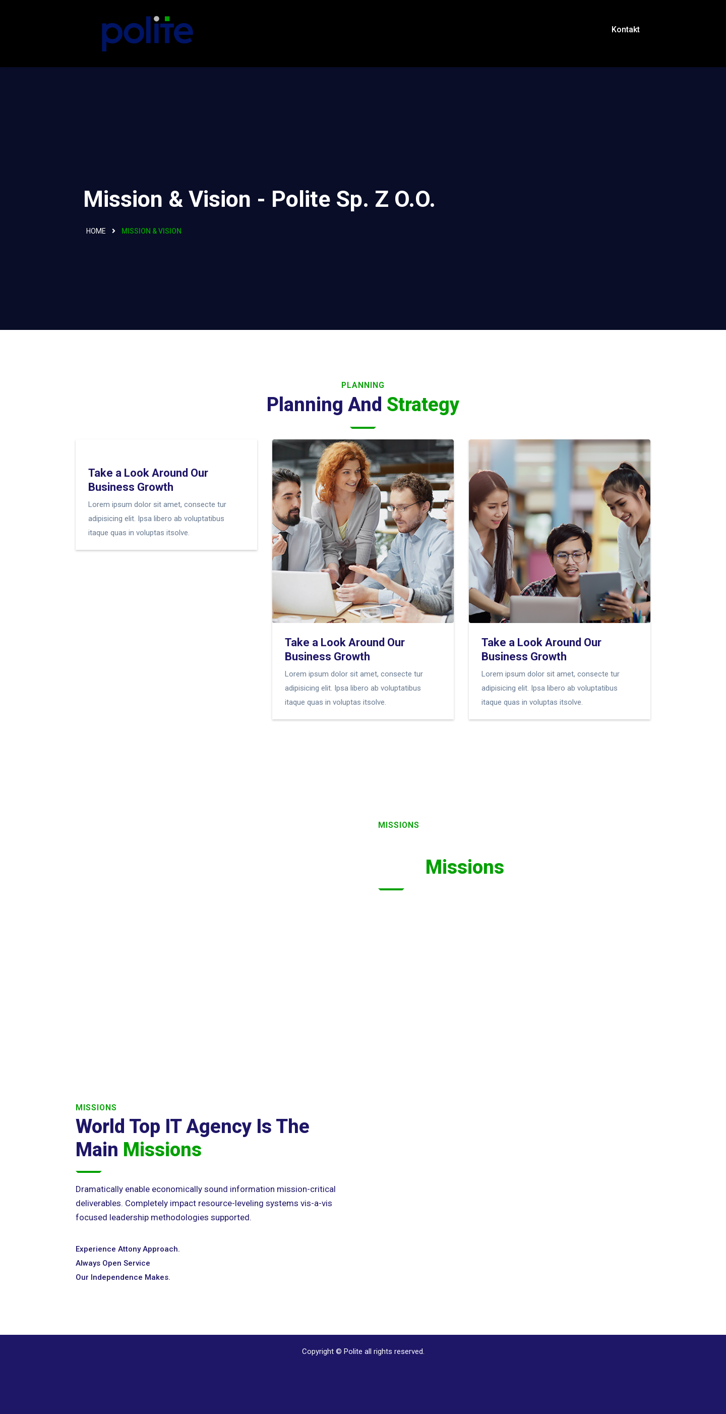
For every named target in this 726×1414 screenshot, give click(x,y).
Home (96, 231)
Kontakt (626, 29)
